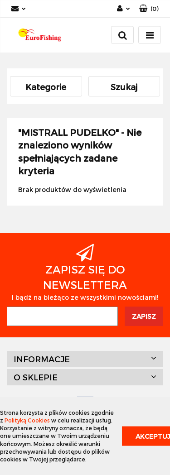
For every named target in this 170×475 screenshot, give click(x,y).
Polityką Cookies (27, 420)
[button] (149, 9)
